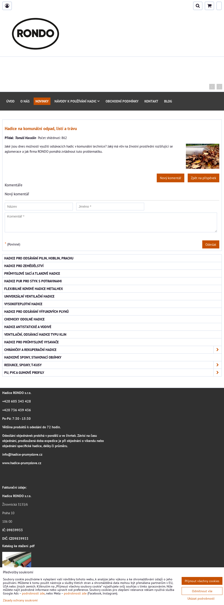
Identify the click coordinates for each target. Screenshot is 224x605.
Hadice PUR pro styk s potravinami (33, 281)
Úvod (10, 101)
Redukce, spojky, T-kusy (113, 365)
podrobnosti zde (33, 593)
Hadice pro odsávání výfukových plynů (36, 311)
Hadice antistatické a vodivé (27, 326)
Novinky (42, 101)
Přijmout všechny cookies (202, 581)
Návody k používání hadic (77, 101)
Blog (168, 101)
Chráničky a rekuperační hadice (113, 349)
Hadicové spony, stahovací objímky (32, 357)
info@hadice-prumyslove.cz (22, 454)
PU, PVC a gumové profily (113, 372)
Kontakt (151, 101)
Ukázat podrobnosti (201, 598)
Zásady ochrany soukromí (20, 600)
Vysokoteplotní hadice (23, 304)
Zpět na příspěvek (203, 178)
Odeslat (210, 244)
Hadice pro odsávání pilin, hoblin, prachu (38, 258)
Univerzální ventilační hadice (29, 296)
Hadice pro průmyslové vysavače (31, 342)
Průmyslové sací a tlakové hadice (32, 273)
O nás (25, 101)
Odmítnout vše (202, 591)
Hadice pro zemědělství (23, 265)
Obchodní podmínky (122, 101)
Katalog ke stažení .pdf (18, 546)
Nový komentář (170, 178)
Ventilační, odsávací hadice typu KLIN (35, 334)
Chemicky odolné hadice (24, 319)
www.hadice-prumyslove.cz (21, 463)
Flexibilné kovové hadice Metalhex (33, 288)
